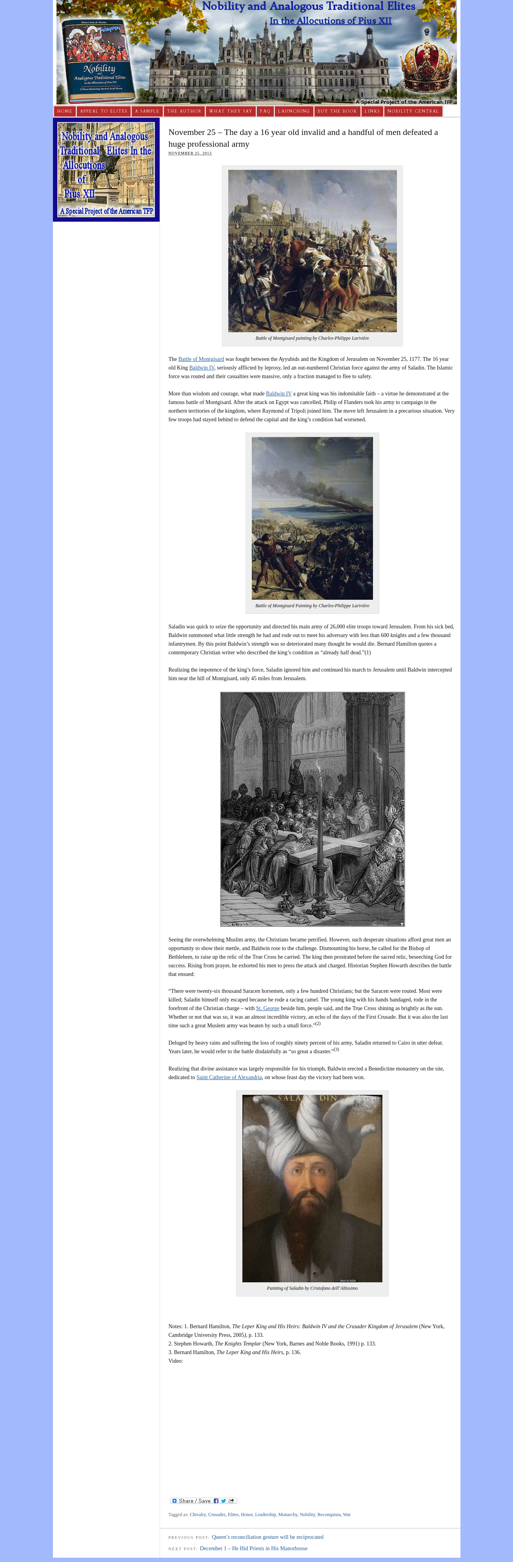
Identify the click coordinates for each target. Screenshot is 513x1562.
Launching (294, 111)
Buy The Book (337, 111)
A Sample (147, 111)
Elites (233, 1514)
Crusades (217, 1514)
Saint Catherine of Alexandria (229, 1077)
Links (372, 111)
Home (65, 111)
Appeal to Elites (103, 111)
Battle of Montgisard (201, 359)
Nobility (307, 1514)
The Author (184, 111)
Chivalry (198, 1514)
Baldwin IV (201, 368)
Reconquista (328, 1514)
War (347, 1514)
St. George (268, 1008)
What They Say (231, 111)
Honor (247, 1514)
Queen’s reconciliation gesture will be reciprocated (268, 1537)
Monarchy (287, 1514)
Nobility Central (413, 111)
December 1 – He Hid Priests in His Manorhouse (254, 1548)
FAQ (265, 111)
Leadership (265, 1514)
